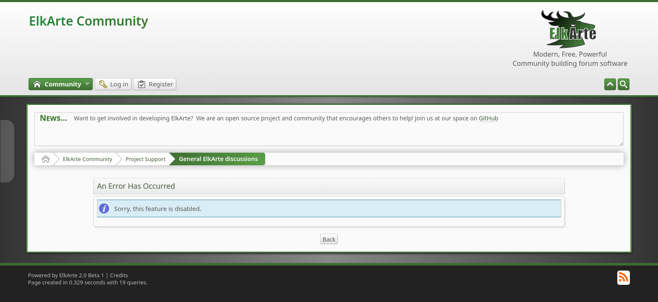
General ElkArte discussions (218, 159)
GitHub (489, 118)
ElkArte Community (88, 20)
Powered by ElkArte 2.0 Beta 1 (66, 275)
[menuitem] (623, 84)
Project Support (145, 159)
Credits (119, 275)
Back (328, 239)
